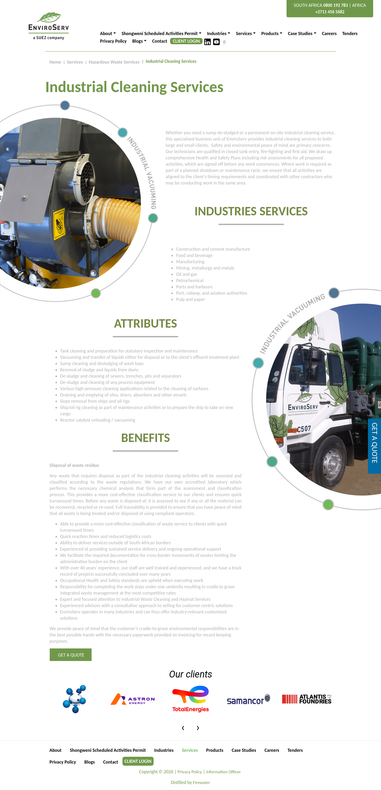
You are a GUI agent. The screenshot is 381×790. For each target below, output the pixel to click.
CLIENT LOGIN (186, 41)
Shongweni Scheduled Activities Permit (108, 750)
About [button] (106, 33)
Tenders (349, 33)
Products (215, 750)
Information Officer (223, 772)
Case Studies (244, 750)
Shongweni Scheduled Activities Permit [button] (160, 33)
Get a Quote (70, 655)
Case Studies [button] (300, 33)
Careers (329, 33)
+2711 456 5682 (329, 12)
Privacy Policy (113, 41)
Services (75, 62)
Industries (164, 750)
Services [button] (244, 33)
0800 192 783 (335, 5)
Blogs (90, 762)
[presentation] (183, 727)
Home (55, 62)
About (55, 750)
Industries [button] (216, 33)
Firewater (201, 782)
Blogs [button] (137, 41)
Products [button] (270, 33)
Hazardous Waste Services (114, 62)
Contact (159, 41)
